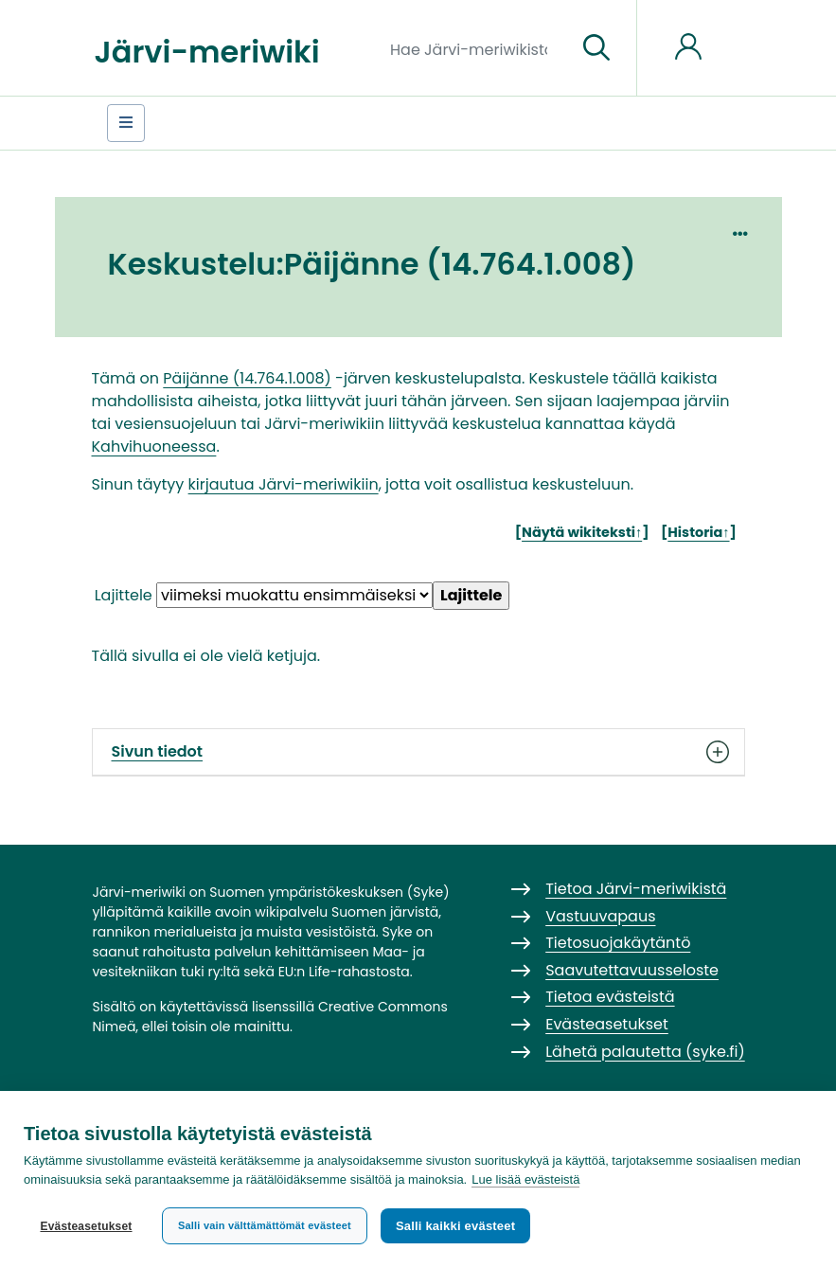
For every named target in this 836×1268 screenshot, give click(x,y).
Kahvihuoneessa (154, 446)
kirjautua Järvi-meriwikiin (283, 484)
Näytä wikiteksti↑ (582, 532)
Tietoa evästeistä (609, 997)
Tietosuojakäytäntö (617, 943)
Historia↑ (698, 532)
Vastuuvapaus (600, 916)
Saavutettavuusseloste (632, 970)
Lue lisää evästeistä (525, 1179)
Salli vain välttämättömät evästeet (264, 1225)
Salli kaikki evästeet (455, 1226)
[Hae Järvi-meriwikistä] (476, 48)
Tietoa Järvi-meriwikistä (635, 889)
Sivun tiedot (418, 752)
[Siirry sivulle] (596, 48)
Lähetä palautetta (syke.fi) (645, 1052)
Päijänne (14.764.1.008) (247, 378)
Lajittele (123, 595)
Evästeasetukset (86, 1226)
